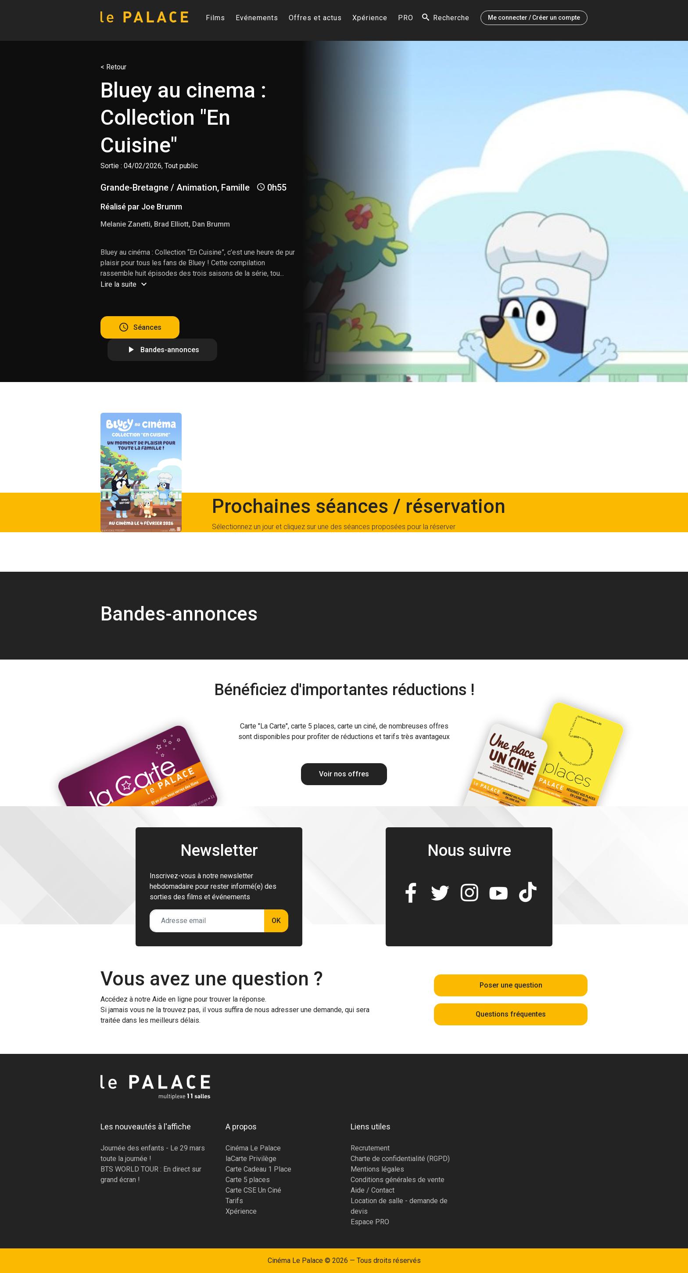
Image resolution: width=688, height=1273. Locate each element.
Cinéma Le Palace (253, 1148)
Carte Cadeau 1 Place (258, 1169)
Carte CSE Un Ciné (253, 1190)
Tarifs (234, 1201)
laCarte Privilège (251, 1158)
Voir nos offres (344, 774)
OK (276, 920)
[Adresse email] (207, 920)
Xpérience (369, 20)
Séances (147, 327)
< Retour (113, 67)
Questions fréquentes (511, 1014)
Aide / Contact (372, 1190)
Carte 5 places (248, 1180)
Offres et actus (315, 20)
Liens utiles (371, 1126)
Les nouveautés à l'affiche (145, 1126)
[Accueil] (144, 20)
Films (215, 20)
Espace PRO (370, 1222)
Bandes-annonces (169, 350)
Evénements (257, 20)
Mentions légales (377, 1169)
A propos (241, 1126)
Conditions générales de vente (397, 1180)
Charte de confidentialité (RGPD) (400, 1158)
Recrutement (370, 1148)
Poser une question (511, 985)
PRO (405, 20)
